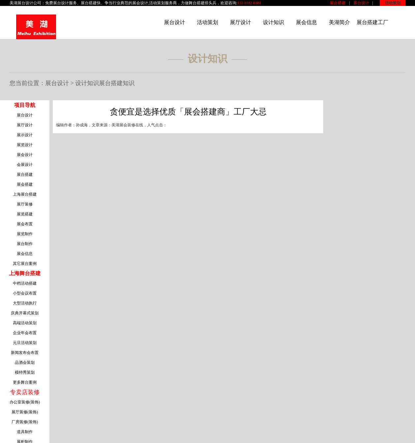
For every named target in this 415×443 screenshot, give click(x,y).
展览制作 (25, 234)
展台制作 (25, 243)
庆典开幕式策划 (25, 313)
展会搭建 (25, 184)
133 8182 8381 (249, 3)
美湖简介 (339, 22)
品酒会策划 (25, 362)
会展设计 (25, 164)
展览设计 (25, 144)
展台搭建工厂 (372, 22)
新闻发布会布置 (25, 352)
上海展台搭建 (25, 194)
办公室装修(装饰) (25, 402)
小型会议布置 (25, 293)
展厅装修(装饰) (25, 412)
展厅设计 (240, 22)
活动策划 (392, 3)
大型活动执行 (25, 303)
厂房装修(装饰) (25, 422)
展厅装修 (25, 204)
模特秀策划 (25, 372)
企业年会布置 (25, 333)
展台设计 (361, 3)
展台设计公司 (29, 3)
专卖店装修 (25, 392)
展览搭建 (25, 214)
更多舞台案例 (25, 382)
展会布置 (25, 224)
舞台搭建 (197, 3)
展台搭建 (338, 3)
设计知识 (273, 22)
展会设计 (140, 3)
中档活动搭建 (25, 283)
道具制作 (25, 431)
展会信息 (306, 22)
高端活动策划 (25, 323)
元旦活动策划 (25, 342)
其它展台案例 (25, 263)
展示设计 (25, 135)
